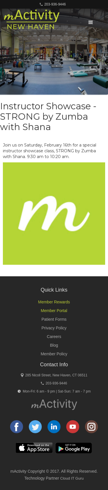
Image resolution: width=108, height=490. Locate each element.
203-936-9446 (55, 4)
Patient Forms (54, 319)
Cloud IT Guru (72, 478)
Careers (54, 336)
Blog (54, 345)
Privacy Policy (54, 328)
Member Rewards (54, 302)
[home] (30, 22)
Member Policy (54, 354)
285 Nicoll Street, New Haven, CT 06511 (56, 375)
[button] (90, 22)
